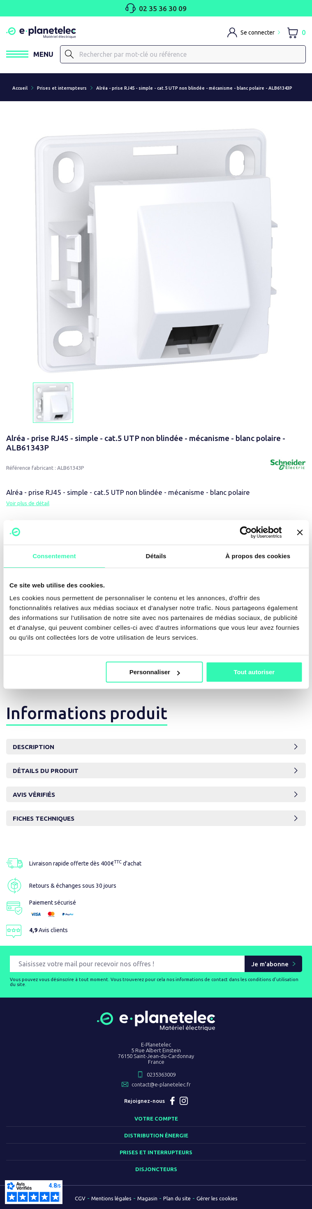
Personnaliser (154, 671)
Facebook (172, 1101)
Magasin (147, 1198)
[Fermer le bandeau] (300, 532)
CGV (80, 1198)
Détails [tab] (156, 555)
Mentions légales (111, 1198)
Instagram (184, 1101)
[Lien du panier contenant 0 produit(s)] (296, 32)
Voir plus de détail (27, 503)
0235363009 (161, 1074)
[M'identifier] (253, 32)
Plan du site (177, 1198)
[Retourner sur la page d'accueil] (156, 1027)
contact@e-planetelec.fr (161, 1084)
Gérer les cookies (217, 1198)
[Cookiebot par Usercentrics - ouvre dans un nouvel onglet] (246, 532)
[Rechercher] (69, 54)
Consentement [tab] (54, 555)
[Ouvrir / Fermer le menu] (29, 54)
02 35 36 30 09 (156, 8)
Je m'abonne (270, 964)
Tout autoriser (254, 671)
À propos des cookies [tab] (257, 555)
